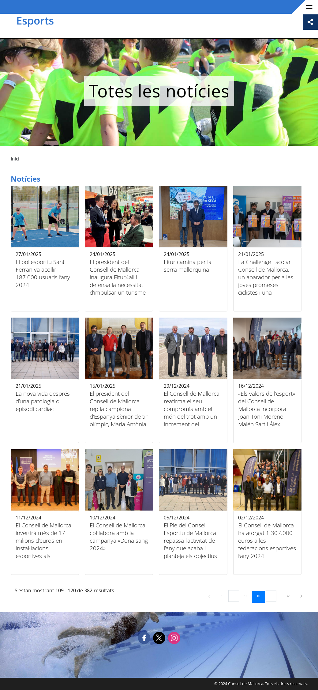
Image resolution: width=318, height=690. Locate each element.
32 (290, 595)
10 (260, 595)
